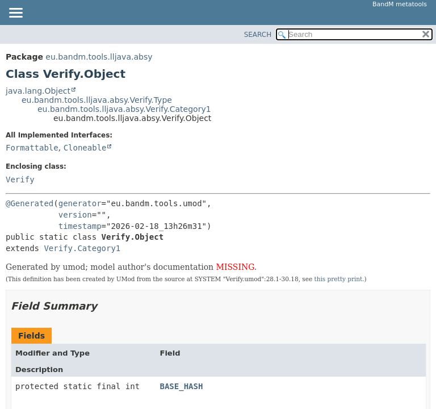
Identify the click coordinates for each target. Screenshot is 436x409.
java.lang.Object (38, 90)
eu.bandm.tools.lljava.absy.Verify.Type (97, 100)
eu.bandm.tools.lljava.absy (98, 56)
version (75, 214)
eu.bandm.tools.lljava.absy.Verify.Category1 (124, 109)
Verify (20, 179)
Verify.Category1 (82, 248)
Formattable (32, 147)
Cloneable (85, 147)
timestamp (80, 226)
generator (80, 203)
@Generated (29, 203)
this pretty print (338, 279)
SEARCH (258, 35)
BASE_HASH (181, 386)
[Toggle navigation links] (15, 14)
